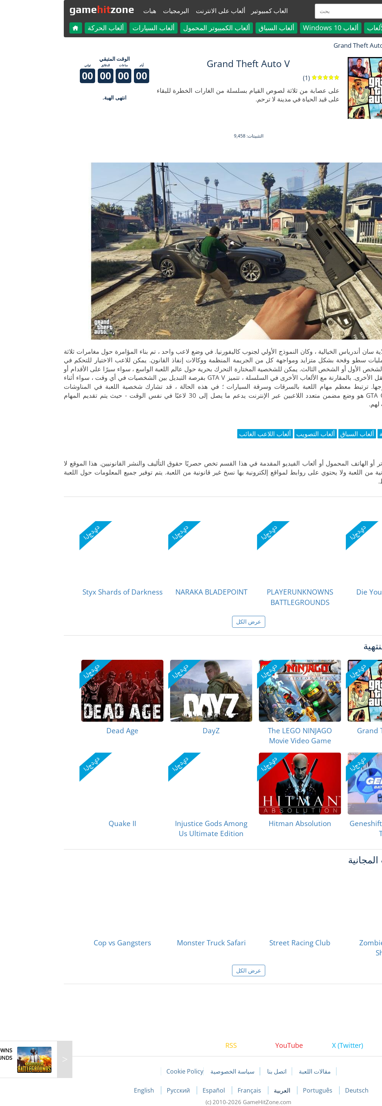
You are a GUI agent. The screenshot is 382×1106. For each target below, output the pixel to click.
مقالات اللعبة (257, 1071)
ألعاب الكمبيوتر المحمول (159, 27)
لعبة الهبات (350, 45)
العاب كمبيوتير (212, 10)
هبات (92, 10)
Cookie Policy (127, 1071)
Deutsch (299, 1090)
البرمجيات (119, 10)
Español (157, 1090)
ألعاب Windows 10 (273, 27)
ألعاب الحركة (48, 27)
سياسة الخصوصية (175, 1071)
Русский (121, 1090)
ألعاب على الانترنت (163, 10)
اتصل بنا (219, 1071)
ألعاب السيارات (96, 27)
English (87, 1090)
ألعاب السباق (219, 27)
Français (192, 1090)
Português (260, 1090)
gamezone (44, 9)
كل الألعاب (324, 27)
